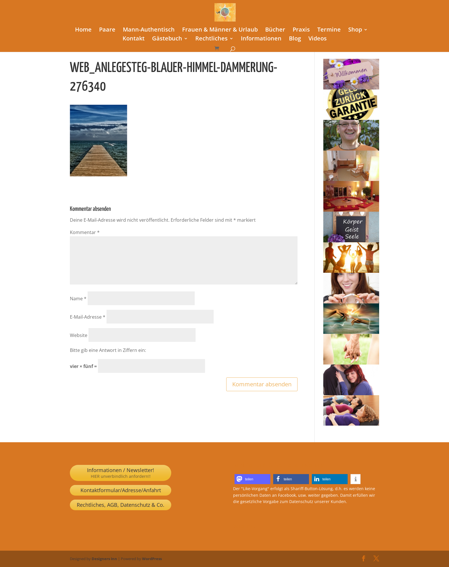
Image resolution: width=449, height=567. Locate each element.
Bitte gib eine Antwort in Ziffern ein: (108, 350)
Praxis (301, 30)
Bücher (275, 30)
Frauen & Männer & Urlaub (220, 30)
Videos (317, 39)
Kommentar (85, 232)
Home (83, 30)
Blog (295, 39)
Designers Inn (104, 558)
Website (78, 335)
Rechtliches (211, 39)
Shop (355, 30)
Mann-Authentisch (149, 30)
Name (78, 298)
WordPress (152, 558)
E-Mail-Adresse (87, 317)
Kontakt (134, 39)
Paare (107, 30)
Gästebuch (167, 39)
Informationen (261, 39)
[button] (252, 479)
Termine (329, 30)
